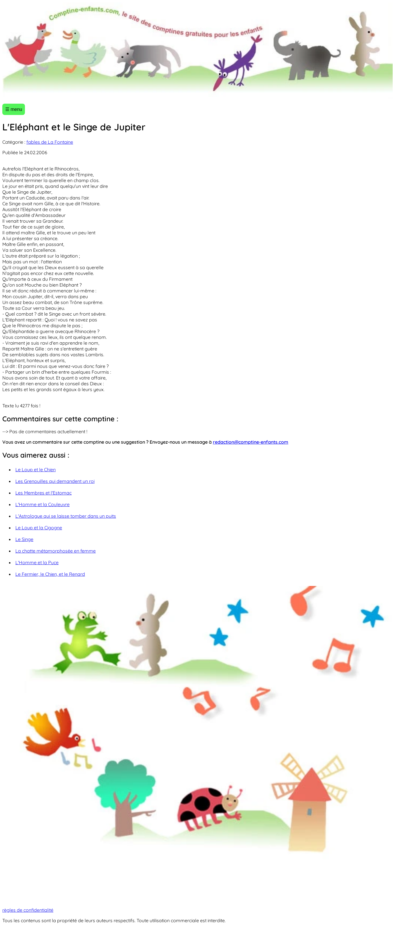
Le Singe (24, 539)
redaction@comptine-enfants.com (250, 442)
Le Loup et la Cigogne (38, 527)
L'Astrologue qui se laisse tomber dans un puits (65, 516)
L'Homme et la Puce (37, 562)
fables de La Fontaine (49, 142)
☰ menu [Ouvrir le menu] (13, 109)
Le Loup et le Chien (35, 469)
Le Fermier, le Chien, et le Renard (50, 574)
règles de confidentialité (27, 910)
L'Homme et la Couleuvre (42, 504)
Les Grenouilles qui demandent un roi (55, 481)
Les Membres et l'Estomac (43, 493)
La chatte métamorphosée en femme (55, 551)
